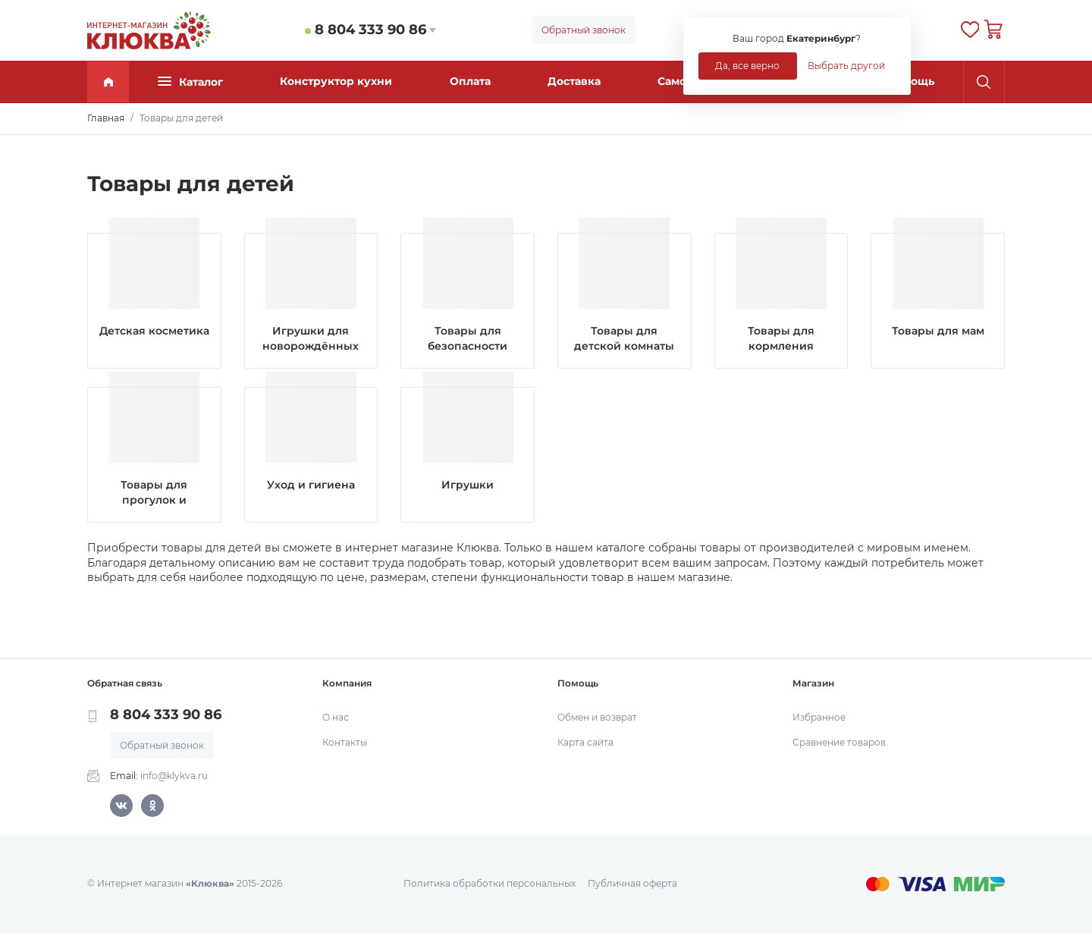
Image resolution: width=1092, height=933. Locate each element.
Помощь (910, 81)
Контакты (344, 742)
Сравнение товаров (839, 742)
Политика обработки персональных (489, 883)
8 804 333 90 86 (370, 29)
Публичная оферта (632, 883)
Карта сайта (585, 742)
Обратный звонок (583, 30)
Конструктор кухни (336, 81)
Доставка (574, 81)
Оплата (470, 81)
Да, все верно (747, 65)
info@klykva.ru (174, 775)
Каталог (190, 81)
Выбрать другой (846, 65)
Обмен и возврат (597, 717)
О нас (335, 717)
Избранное (819, 717)
